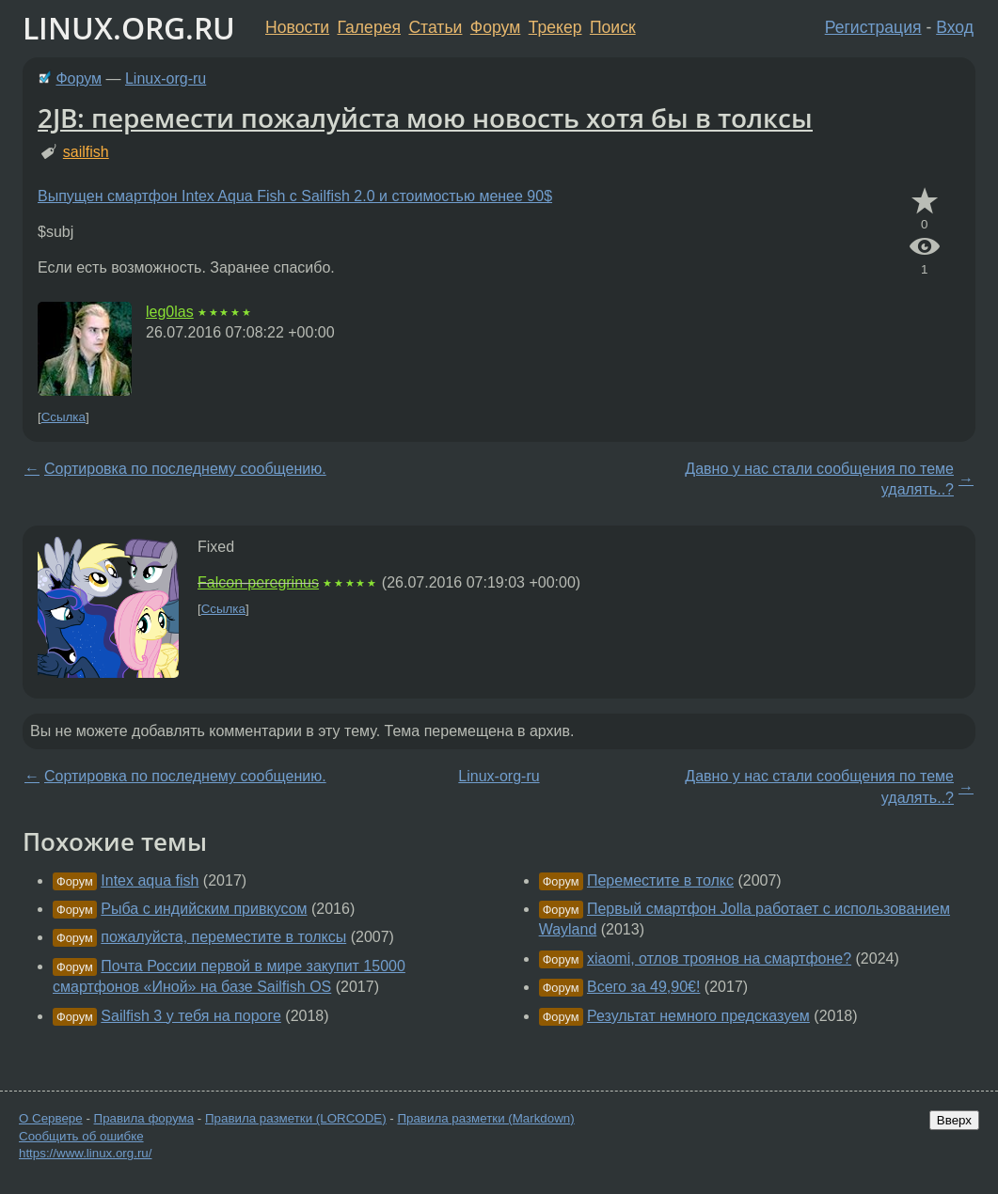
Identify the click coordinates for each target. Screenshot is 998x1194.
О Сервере (51, 1118)
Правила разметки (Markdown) (485, 1118)
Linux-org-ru (165, 78)
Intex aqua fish (149, 880)
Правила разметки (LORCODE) (296, 1118)
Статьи (435, 27)
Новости (297, 27)
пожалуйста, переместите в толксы (223, 937)
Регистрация (873, 27)
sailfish (86, 152)
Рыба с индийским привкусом (204, 909)
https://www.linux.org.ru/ (85, 1153)
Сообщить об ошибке (81, 1136)
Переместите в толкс (660, 880)
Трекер (555, 27)
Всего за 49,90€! (643, 987)
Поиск (613, 27)
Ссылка (63, 417)
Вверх (954, 1120)
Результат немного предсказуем (698, 1016)
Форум (495, 27)
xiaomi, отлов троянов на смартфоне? (719, 958)
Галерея (369, 27)
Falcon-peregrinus (258, 582)
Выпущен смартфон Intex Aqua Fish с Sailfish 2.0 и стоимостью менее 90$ (295, 196)
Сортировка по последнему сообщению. (185, 469)
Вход (955, 27)
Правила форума (144, 1118)
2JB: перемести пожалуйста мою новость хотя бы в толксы (425, 117)
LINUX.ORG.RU (129, 28)
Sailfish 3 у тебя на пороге (191, 1016)
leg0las (170, 312)
